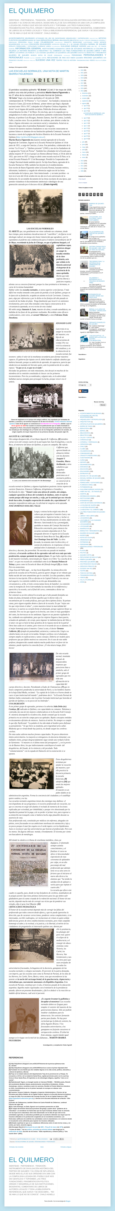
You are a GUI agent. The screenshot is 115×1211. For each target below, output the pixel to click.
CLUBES (36, 42)
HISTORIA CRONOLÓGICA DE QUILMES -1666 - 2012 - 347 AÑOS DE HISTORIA (97, 248)
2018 (82, 80)
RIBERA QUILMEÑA (77, 58)
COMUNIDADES (59, 42)
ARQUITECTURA (93, 38)
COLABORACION (46, 42)
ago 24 (86, 111)
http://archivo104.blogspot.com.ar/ (30, 137)
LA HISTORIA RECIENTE (26, 51)
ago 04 (86, 139)
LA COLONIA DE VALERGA (88, 505)
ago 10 (86, 128)
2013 (82, 161)
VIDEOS (92, 60)
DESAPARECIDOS (14, 44)
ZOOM (10, 62)
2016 (82, 85)
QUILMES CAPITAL (40, 57)
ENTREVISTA (55, 44)
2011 (82, 166)
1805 (42, 1127)
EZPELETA (12, 46)
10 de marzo (53, 1127)
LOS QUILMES (72, 53)
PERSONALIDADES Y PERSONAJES (45, 1141)
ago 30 (86, 105)
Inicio (42, 1147)
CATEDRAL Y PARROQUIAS (88, 442)
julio (83, 142)
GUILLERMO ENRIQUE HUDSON (73, 46)
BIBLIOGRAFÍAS (64, 40)
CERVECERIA (22, 42)
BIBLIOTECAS (74, 40)
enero (84, 157)
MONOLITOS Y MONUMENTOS (96, 53)
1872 (61, 1127)
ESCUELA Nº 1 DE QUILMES (69, 44)
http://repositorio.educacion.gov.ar (21, 1098)
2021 (82, 73)
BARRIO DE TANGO (34, 40)
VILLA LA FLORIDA (100, 60)
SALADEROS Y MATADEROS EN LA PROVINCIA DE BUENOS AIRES (97, 280)
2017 (82, 83)
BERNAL (56, 40)
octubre (84, 98)
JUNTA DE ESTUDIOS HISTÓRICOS (79, 49)
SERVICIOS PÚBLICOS (29, 60)
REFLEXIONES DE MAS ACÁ (58, 58)
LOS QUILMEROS (60, 53)
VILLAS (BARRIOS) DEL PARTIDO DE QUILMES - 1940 (96, 233)
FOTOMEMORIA (56, 46)
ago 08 (86, 131)
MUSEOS (33, 55)
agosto (84, 103)
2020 (82, 75)
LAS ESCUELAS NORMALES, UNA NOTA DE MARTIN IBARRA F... (94, 114)
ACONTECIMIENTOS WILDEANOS (22, 38)
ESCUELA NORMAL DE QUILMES (93, 44)
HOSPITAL (12, 48)
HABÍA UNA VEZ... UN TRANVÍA (96, 46)
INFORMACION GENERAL (28, 48)
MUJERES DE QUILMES (19, 55)
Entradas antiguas (66, 1147)
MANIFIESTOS (82, 52)
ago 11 (86, 126)
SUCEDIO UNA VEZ (45, 60)
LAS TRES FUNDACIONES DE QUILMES (78, 51)
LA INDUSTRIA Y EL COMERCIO (49, 51)
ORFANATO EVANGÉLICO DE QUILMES (97, 323)
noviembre (85, 96)
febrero (84, 155)
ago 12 (86, 123)
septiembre (85, 101)
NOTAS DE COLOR (45, 55)
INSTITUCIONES (48, 49)
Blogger (68, 1201)
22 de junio (34, 1127)
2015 (82, 88)
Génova (27, 1127)
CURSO (96, 42)
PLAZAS (26, 58)
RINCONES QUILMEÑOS (93, 58)
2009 (82, 171)
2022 (82, 70)
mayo (84, 147)
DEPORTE (103, 42)
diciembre (85, 93)
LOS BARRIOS (19, 53)
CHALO (30, 42)
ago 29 (86, 108)
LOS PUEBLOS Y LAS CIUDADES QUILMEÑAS (39, 53)
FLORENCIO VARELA (44, 46)
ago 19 (86, 120)
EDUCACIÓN (34, 44)
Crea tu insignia (83, 182)
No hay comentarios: (42, 1139)
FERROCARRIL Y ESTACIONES (26, 46)
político (29, 1129)
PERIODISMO (77, 55)
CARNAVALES (94, 40)
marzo (84, 152)
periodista (36, 1129)
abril (83, 149)
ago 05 (86, 136)
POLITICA (32, 57)
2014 (82, 91)
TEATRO (59, 60)
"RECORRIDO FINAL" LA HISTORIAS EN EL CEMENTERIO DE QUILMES (96, 264)
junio (83, 144)
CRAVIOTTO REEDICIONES (73, 42)
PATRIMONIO (67, 55)
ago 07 (86, 133)
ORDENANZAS (58, 55)
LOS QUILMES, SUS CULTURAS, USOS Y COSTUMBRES (95, 218)
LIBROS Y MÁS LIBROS (87, 516)
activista (44, 1129)
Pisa (46, 1127)
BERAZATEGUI (46, 40)
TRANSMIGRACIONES (83, 60)
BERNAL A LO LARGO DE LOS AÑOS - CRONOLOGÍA (97, 310)
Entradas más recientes (16, 1147)
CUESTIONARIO (87, 42)
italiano (50, 1129)
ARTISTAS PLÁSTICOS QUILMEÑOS (91, 424)
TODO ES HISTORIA (69, 60)
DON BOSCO (25, 44)
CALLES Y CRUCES (84, 40)
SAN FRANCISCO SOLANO (88, 564)
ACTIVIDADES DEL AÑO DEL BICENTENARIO (50, 38)
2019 (82, 78)
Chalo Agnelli (82, 179)
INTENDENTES (60, 49)
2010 (82, 168)
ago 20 (86, 118)
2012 (82, 163)
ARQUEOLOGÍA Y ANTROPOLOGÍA (77, 38)
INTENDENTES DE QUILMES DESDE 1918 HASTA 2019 (96, 296)
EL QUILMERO (31, 10)
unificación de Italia (15, 1131)
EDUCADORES (45, 44)
